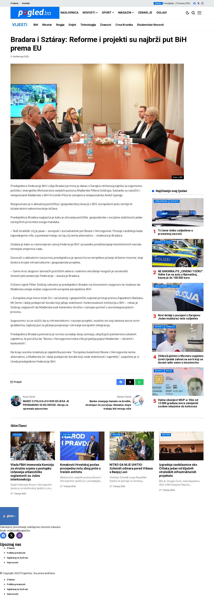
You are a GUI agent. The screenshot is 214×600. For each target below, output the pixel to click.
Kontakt (26, 3)
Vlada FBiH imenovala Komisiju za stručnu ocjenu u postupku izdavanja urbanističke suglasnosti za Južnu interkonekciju (32, 471)
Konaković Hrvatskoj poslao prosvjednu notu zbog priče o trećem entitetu (80, 467)
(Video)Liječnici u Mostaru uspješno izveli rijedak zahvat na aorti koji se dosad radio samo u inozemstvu (181, 359)
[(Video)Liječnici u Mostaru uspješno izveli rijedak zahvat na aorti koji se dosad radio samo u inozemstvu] (178, 338)
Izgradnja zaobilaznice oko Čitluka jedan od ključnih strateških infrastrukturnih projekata (178, 469)
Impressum (12, 562)
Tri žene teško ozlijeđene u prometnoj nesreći (175, 232)
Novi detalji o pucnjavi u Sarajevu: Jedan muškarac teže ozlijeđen (179, 317)
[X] (198, 3)
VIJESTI (19, 24)
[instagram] (202, 3)
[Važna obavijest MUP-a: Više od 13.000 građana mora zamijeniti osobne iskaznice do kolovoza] (178, 382)
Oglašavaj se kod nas (17, 557)
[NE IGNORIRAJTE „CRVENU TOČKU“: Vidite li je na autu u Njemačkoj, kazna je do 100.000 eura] (178, 253)
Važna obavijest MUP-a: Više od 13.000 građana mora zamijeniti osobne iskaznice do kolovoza (178, 403)
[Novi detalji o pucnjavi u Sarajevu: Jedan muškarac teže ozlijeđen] (178, 297)
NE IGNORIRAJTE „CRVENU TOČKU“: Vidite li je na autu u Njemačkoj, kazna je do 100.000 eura (180, 274)
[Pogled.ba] (34, 13)
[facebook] (194, 3)
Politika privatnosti (16, 552)
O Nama (14, 3)
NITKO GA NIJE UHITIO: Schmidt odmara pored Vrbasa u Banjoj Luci (131, 467)
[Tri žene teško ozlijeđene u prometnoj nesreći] (178, 212)
